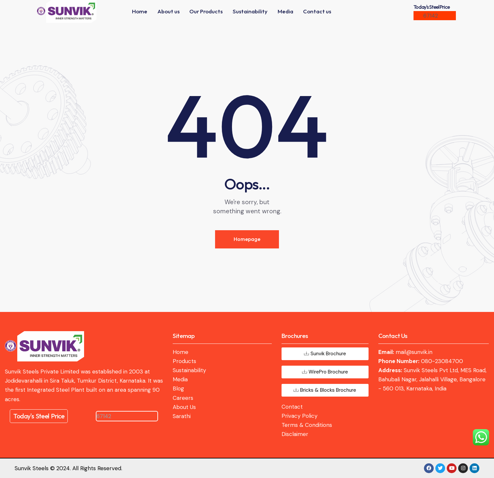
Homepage (247, 239)
